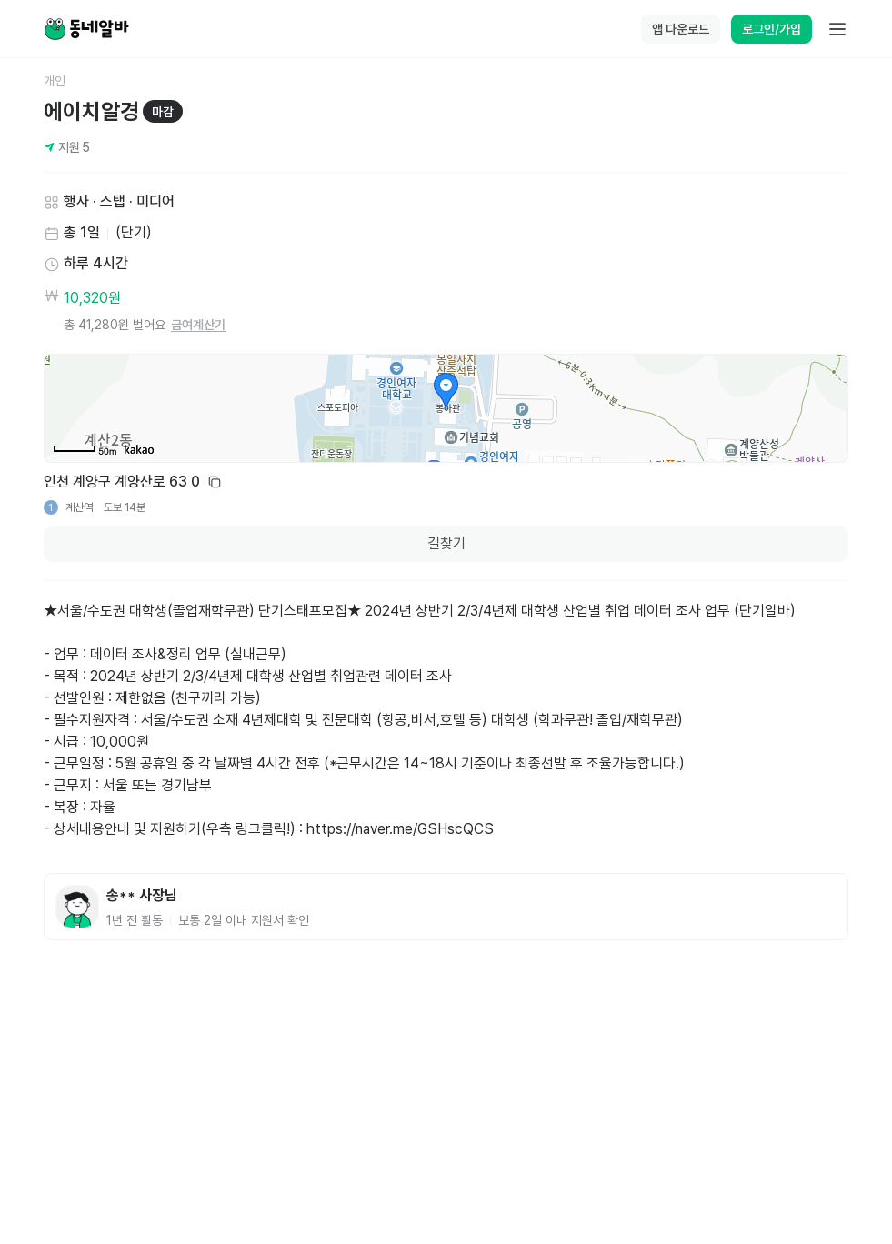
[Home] (86, 29)
